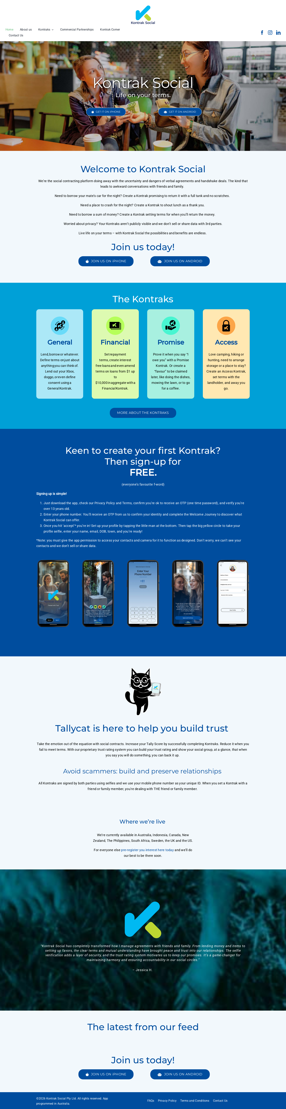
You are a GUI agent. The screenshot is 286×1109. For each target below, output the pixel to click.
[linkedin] (278, 32)
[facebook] (262, 32)
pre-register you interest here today (147, 850)
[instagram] (270, 32)
